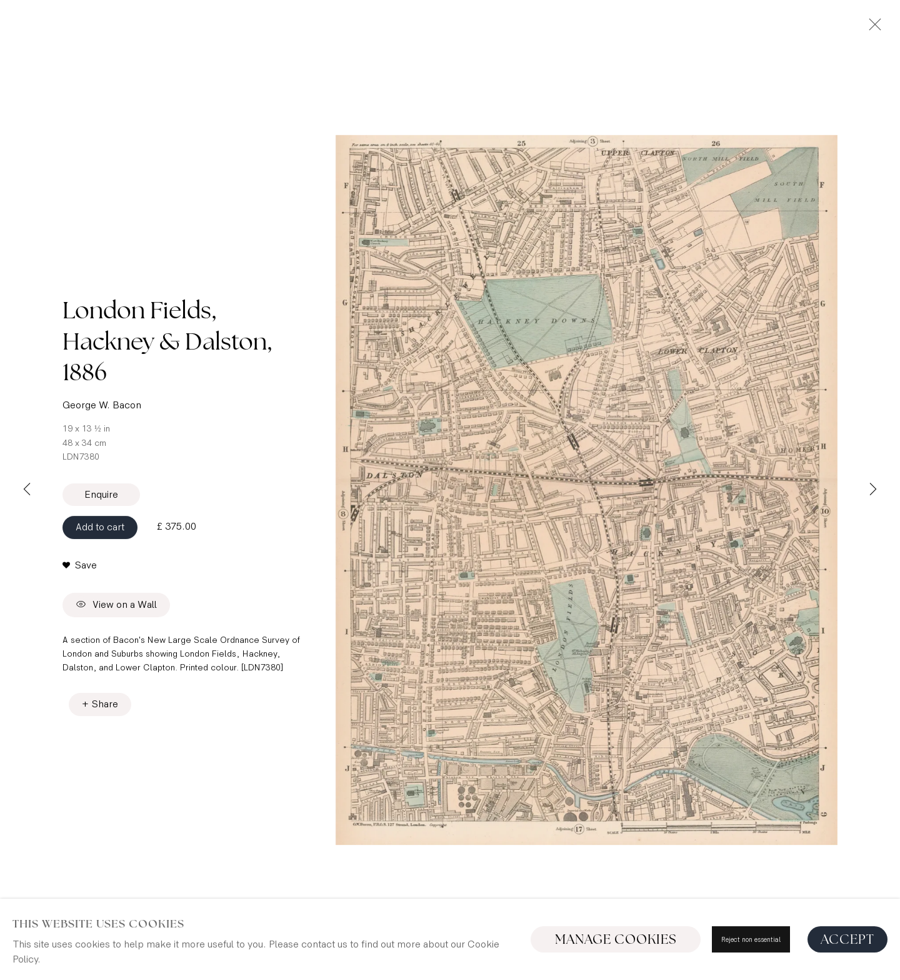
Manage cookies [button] (616, 939)
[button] (79, 560)
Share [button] (105, 713)
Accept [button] (847, 939)
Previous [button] (27, 490)
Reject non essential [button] (751, 940)
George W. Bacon (101, 400)
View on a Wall (116, 600)
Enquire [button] (101, 489)
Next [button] (873, 490)
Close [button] (871, 28)
